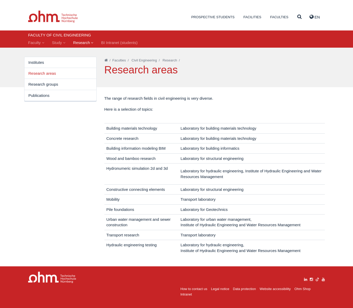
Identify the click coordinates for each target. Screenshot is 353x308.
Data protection (244, 289)
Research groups (43, 84)
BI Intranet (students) (119, 42)
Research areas (42, 73)
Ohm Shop (302, 289)
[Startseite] (106, 60)
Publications (38, 95)
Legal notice (220, 289)
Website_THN (53, 16)
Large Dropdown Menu (52, 277)
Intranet (186, 294)
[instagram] (311, 278)
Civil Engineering (144, 60)
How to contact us (193, 289)
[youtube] (323, 278)
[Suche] (299, 17)
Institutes (36, 62)
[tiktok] (317, 278)
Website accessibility (275, 289)
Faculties (279, 17)
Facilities (252, 17)
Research (83, 42)
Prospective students (213, 17)
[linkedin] (305, 278)
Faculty (36, 42)
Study (59, 42)
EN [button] (315, 17)
